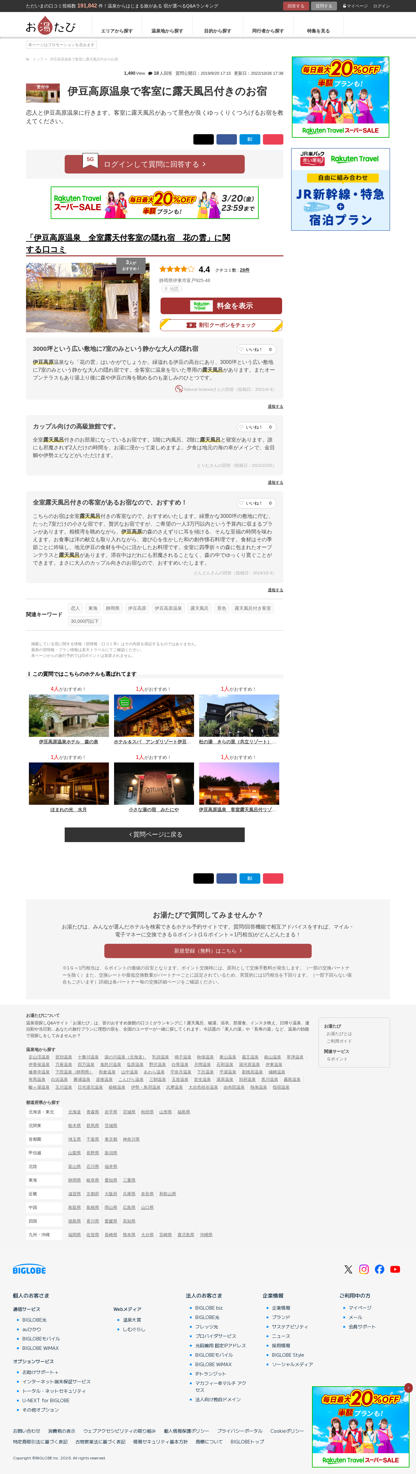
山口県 (147, 1207)
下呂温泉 (205, 1072)
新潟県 (111, 1152)
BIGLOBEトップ (247, 1441)
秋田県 (147, 1111)
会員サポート (362, 1326)
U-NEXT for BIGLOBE (46, 1400)
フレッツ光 (206, 1326)
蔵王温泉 (250, 1057)
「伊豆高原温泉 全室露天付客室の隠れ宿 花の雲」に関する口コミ (128, 243)
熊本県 (129, 1234)
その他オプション (40, 1409)
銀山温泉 (272, 1057)
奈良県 (147, 1193)
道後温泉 (104, 1079)
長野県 (92, 1152)
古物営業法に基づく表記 (100, 1441)
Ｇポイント (337, 1059)
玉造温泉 (180, 1079)
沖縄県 (206, 1234)
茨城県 (111, 1125)
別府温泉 (247, 1079)
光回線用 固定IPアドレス (220, 1345)
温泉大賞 (132, 1319)
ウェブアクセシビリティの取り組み (119, 1431)
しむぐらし (134, 1329)
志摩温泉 (174, 1087)
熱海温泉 (258, 1087)
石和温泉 (224, 1064)
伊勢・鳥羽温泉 (146, 1087)
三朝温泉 (157, 1079)
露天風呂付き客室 (253, 608)
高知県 (129, 1221)
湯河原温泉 (249, 1064)
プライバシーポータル (240, 1431)
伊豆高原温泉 (168, 608)
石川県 (92, 1166)
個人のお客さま (31, 1295)
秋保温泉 (205, 1057)
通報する (275, 406)
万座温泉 (63, 1064)
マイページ (355, 6)
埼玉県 (74, 1139)
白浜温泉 (59, 1079)
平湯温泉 (227, 1072)
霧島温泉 (292, 1079)
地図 (172, 288)
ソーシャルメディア (292, 1364)
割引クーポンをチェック (221, 325)
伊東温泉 (274, 1064)
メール (355, 1317)
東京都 (111, 1139)
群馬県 (92, 1125)
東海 (93, 608)
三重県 (129, 1180)
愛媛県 (111, 1221)
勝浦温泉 (81, 1079)
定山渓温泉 (39, 1057)
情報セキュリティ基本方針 (160, 1441)
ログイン (381, 6)
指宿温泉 (281, 1087)
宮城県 (129, 1111)
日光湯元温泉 (90, 1087)
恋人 (75, 608)
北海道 (74, 1111)
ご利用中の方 (354, 1295)
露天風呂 (199, 608)
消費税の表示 (61, 1431)
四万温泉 (86, 1064)
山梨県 (74, 1152)
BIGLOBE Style (288, 1355)
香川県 (92, 1221)
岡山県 (111, 1207)
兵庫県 (129, 1193)
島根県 (92, 1207)
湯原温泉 (224, 1079)
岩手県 (111, 1111)
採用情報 (281, 1345)
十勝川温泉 (88, 1057)
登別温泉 (63, 1057)
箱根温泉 (117, 1087)
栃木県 (74, 1125)
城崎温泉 (276, 1072)
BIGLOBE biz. (209, 1307)
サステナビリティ (290, 1326)
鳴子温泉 (183, 1057)
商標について (209, 1441)
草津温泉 (295, 1057)
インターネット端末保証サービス (56, 1381)
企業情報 (273, 1295)
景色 (221, 608)
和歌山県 (167, 1193)
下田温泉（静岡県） (74, 1072)
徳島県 (74, 1221)
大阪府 (111, 1193)
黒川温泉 (269, 1079)
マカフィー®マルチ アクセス (220, 1386)
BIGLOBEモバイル (41, 1338)
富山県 (74, 1166)
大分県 (147, 1234)
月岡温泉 (202, 1064)
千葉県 (92, 1139)
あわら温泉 (154, 1072)
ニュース (281, 1336)
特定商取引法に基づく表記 (40, 1441)
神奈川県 (131, 1139)
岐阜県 (92, 1180)
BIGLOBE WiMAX (40, 1348)
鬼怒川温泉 (110, 1064)
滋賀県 (74, 1193)
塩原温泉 (135, 1064)
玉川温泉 (63, 1087)
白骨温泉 (180, 1064)
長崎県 (111, 1234)
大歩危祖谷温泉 (203, 1087)
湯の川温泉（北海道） (125, 1057)
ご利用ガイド (339, 1041)
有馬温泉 (37, 1079)
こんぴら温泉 (131, 1079)
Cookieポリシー (287, 1431)
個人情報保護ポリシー (186, 1431)
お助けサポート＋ (40, 1372)
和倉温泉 (107, 1072)
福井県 (111, 1166)
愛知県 (111, 1180)
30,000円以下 (85, 621)
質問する (324, 6)
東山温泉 (227, 1057)
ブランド (281, 1317)
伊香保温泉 (39, 1064)
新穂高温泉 (252, 1072)
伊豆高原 (137, 608)
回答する (296, 6)
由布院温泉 (234, 1087)
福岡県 (74, 1234)
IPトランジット (211, 1373)
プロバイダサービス (215, 1336)
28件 (245, 270)
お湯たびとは (339, 1033)
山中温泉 (129, 1072)
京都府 (92, 1193)
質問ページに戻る (156, 834)
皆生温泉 (202, 1079)
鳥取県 (74, 1207)
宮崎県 (165, 1234)
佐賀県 (92, 1234)
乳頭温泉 (160, 1057)
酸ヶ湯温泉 (39, 1087)
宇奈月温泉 (180, 1072)
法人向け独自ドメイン (218, 1399)
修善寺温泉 (39, 1072)
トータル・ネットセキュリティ (54, 1391)
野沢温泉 (157, 1064)
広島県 (129, 1207)
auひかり (31, 1329)
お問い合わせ (26, 1431)
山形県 (165, 1111)
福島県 (183, 1111)
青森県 (92, 1111)
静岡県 (113, 608)
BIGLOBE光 (34, 1319)
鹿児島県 (185, 1234)
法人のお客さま (204, 1295)
